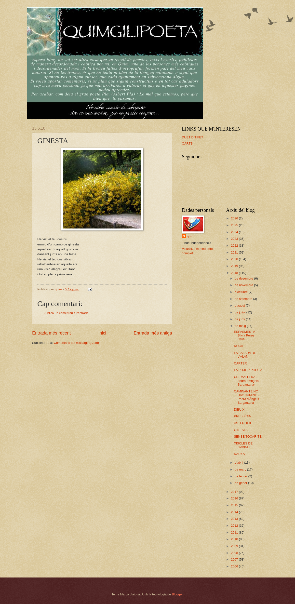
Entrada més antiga (153, 333)
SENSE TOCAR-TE (248, 436)
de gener (241, 483)
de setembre (244, 299)
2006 (235, 566)
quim (190, 236)
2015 (235, 505)
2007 (235, 559)
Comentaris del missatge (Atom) (76, 343)
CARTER (240, 363)
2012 (235, 525)
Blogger (177, 594)
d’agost (240, 305)
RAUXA (239, 454)
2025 (235, 225)
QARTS (187, 143)
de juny (240, 319)
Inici (102, 333)
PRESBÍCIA (242, 416)
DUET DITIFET (192, 137)
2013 (235, 519)
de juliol (240, 312)
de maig (241, 326)
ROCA (238, 346)
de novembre (244, 285)
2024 (235, 232)
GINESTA (241, 430)
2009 (235, 546)
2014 (235, 512)
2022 (235, 245)
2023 (235, 239)
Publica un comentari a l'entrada (66, 313)
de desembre (244, 278)
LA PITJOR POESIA (248, 370)
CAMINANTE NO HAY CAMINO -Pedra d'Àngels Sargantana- (246, 396)
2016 (235, 498)
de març (241, 469)
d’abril (239, 462)
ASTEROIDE (243, 423)
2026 (235, 218)
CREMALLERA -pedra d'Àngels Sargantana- (246, 380)
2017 (235, 492)
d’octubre (242, 292)
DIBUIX (239, 409)
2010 (235, 539)
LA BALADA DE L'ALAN (245, 354)
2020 (235, 259)
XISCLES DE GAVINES (243, 445)
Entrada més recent (51, 333)
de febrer (241, 476)
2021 (235, 252)
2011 (235, 532)
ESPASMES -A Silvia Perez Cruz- (244, 335)
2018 (235, 273)
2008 (235, 553)
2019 (235, 266)
